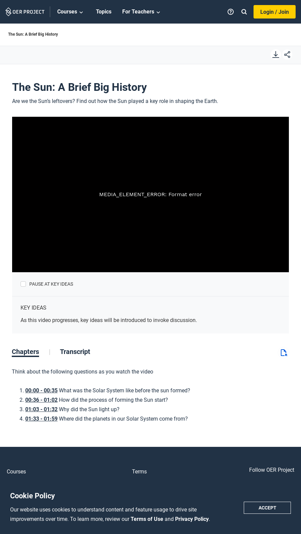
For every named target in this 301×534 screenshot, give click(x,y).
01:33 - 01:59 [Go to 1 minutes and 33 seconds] (41, 419)
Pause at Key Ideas (51, 284)
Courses (71, 12)
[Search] (244, 12)
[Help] (231, 12)
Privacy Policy (192, 519)
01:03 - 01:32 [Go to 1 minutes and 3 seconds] (41, 409)
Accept (267, 507)
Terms (139, 471)
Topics (103, 11)
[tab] (31, 351)
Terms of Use (148, 519)
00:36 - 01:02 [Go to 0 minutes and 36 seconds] (41, 400)
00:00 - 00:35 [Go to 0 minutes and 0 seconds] (41, 390)
